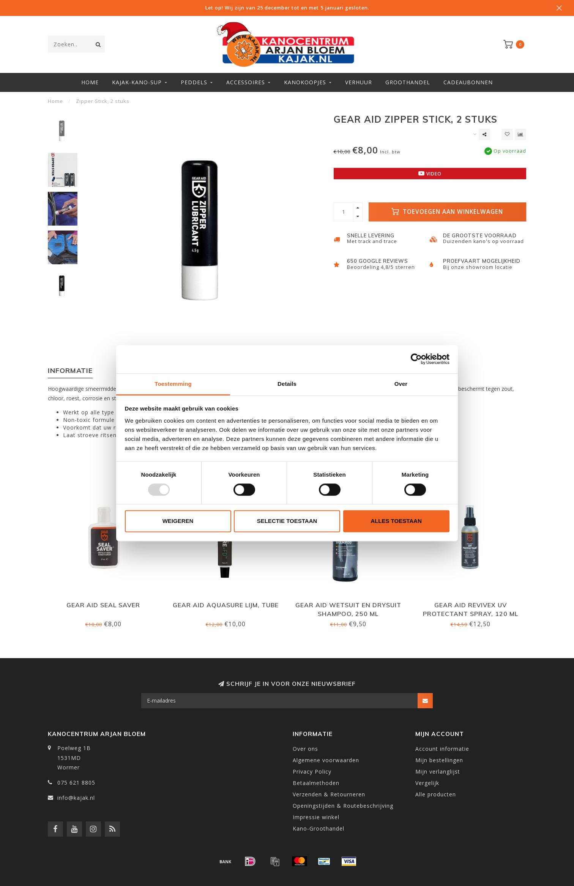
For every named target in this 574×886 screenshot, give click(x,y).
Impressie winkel (316, 817)
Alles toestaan (396, 521)
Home (90, 82)
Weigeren (178, 521)
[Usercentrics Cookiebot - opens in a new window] (416, 359)
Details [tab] (287, 384)
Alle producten (435, 794)
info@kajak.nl (76, 797)
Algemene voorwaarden (326, 760)
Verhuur (358, 82)
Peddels (194, 82)
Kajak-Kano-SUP (137, 82)
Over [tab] (401, 384)
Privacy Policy (312, 771)
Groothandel (407, 82)
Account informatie (442, 748)
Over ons (305, 748)
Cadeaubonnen (468, 82)
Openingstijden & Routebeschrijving (343, 805)
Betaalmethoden (316, 783)
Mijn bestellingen (439, 760)
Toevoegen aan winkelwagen (447, 212)
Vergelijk (427, 783)
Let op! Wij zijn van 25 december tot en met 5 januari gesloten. (287, 8)
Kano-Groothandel (318, 828)
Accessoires (245, 82)
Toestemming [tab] (173, 384)
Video (430, 173)
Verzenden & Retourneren (329, 794)
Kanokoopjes (305, 82)
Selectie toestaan (287, 521)
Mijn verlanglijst (437, 771)
